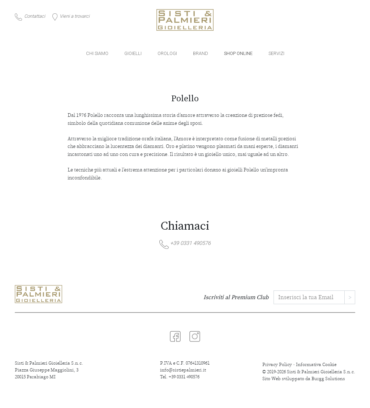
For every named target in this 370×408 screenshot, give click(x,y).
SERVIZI (276, 53)
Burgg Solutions (328, 379)
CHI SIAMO (97, 53)
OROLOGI (167, 53)
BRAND (200, 53)
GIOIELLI (133, 53)
